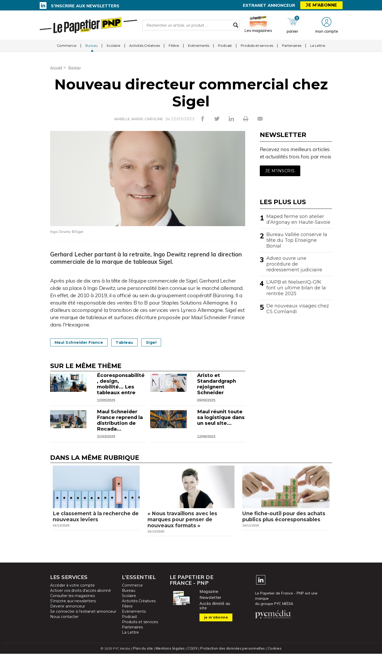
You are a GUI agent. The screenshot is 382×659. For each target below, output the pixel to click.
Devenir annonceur (67, 611)
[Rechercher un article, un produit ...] (191, 26)
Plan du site (145, 654)
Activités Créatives (144, 48)
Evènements (198, 48)
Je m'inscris (280, 170)
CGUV (193, 654)
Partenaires (291, 48)
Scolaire (113, 48)
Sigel (164, 342)
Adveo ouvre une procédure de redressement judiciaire (294, 264)
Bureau (91, 48)
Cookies (272, 654)
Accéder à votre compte (72, 590)
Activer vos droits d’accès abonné (80, 596)
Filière (174, 48)
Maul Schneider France (83, 342)
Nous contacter (64, 622)
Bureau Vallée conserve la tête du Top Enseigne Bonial (296, 240)
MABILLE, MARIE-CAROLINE (138, 119)
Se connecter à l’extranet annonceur (83, 617)
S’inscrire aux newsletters (85, 5)
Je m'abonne (321, 5)
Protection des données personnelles (232, 654)
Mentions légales (171, 654)
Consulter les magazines (72, 601)
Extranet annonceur (269, 5)
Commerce (67, 48)
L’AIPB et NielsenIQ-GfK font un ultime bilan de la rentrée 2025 (296, 287)
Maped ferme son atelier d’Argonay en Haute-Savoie (298, 219)
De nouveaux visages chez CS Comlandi (297, 308)
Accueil (56, 67)
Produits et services (257, 48)
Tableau (134, 342)
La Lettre (317, 48)
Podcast (225, 48)
